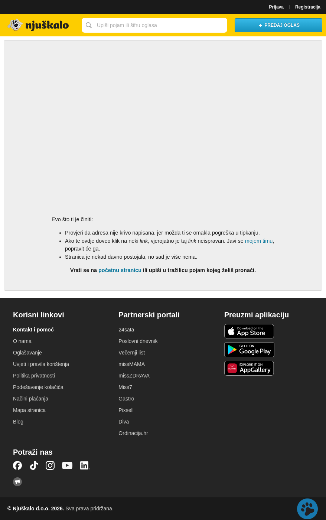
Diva (123, 422)
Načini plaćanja (30, 399)
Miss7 (125, 387)
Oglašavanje (27, 353)
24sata (126, 330)
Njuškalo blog (17, 481)
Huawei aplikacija (249, 368)
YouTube (67, 465)
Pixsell (125, 410)
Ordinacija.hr (133, 433)
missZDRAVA (133, 376)
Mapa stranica (29, 410)
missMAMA (131, 364)
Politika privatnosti (34, 376)
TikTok (33, 465)
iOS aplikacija (249, 331)
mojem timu (259, 241)
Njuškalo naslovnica (39, 25)
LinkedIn (85, 465)
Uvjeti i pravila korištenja (41, 364)
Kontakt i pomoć (33, 330)
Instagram (50, 465)
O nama (22, 341)
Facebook (17, 465)
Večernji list (131, 353)
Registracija (307, 7)
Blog (18, 422)
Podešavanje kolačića (38, 387)
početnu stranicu (119, 270)
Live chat (307, 509)
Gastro (126, 399)
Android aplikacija (249, 349)
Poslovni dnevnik (137, 341)
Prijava (276, 7)
